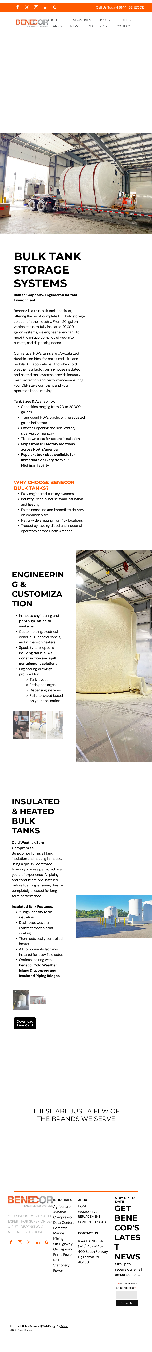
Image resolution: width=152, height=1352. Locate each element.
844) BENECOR (91, 1241)
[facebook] (17, 7)
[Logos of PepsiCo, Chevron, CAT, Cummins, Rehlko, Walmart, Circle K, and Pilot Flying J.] (76, 1150)
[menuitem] (55, 20)
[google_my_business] (55, 7)
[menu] (143, 67)
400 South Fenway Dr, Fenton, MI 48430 (93, 1257)
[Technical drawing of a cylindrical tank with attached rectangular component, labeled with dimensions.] (120, 275)
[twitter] (27, 7)
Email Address (126, 1288)
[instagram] (36, 7)
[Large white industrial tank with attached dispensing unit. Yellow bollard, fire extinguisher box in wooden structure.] (120, 338)
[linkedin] (45, 7)
